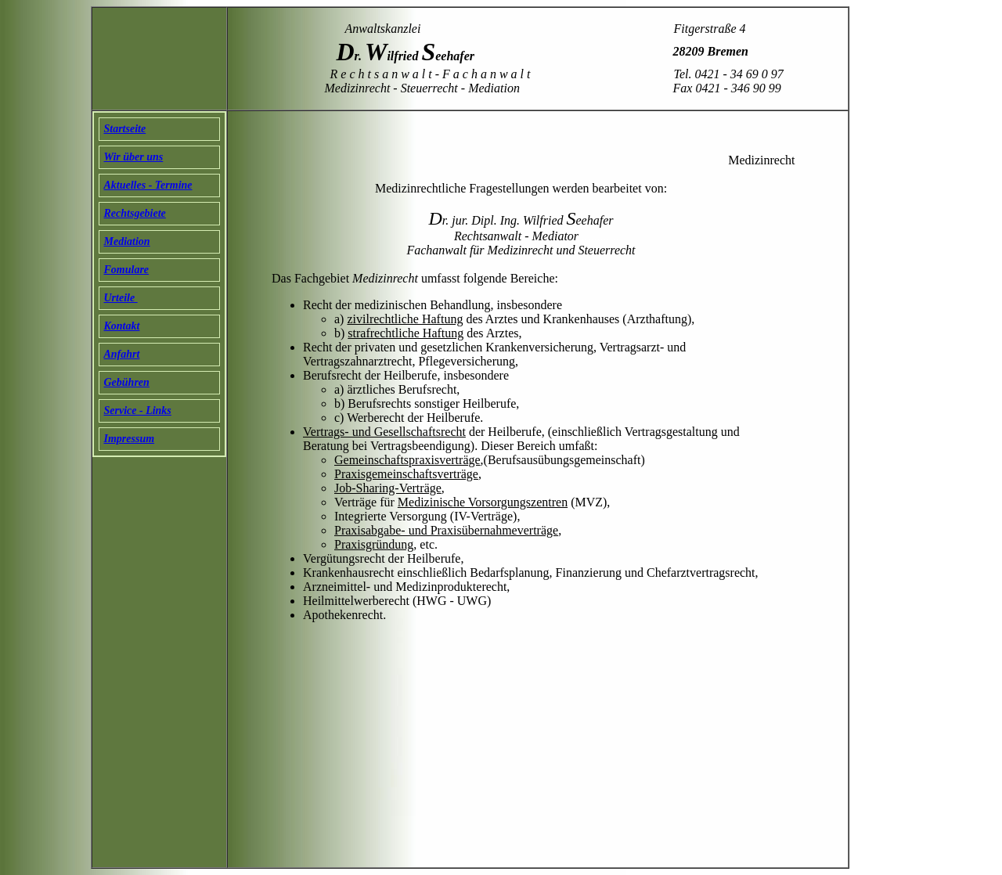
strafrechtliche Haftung (405, 333)
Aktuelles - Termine (148, 185)
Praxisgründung (373, 544)
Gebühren (127, 382)
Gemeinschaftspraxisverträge (407, 459)
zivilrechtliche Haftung (405, 319)
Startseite (125, 129)
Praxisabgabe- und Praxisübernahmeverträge (446, 530)
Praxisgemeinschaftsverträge (406, 474)
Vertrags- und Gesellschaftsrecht (384, 431)
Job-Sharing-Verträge (388, 488)
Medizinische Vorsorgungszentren (483, 502)
